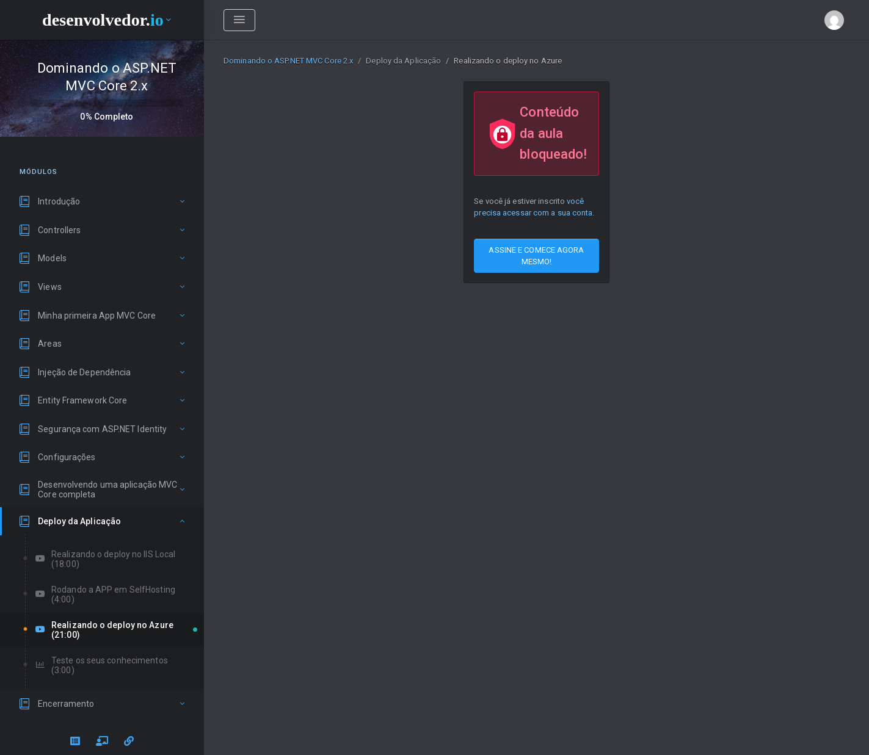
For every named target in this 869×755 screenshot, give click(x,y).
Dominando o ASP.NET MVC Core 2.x (288, 60)
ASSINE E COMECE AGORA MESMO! (536, 255)
